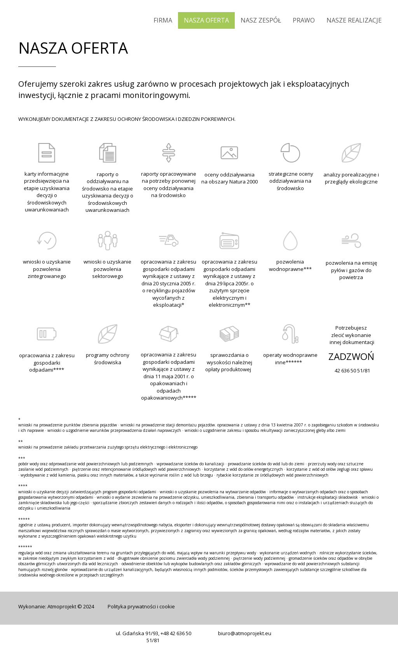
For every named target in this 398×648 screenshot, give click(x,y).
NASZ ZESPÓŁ (261, 20)
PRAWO (304, 20)
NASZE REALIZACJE (354, 20)
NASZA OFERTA (206, 20)
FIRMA (163, 20)
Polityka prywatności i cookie (141, 606)
